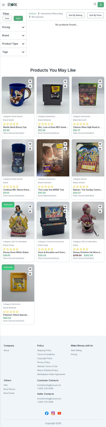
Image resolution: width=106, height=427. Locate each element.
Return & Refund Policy (47, 370)
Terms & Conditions (46, 354)
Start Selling (76, 350)
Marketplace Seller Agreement (51, 374)
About (6, 350)
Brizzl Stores (9, 389)
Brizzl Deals (9, 393)
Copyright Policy (44, 358)
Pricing (74, 354)
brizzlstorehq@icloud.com (49, 385)
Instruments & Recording (52, 13)
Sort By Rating (75, 15)
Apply (18, 18)
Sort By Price (95, 15)
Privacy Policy (43, 362)
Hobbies (32, 13)
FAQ (5, 385)
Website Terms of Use (47, 366)
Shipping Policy (44, 350)
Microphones (38, 17)
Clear (7, 18)
